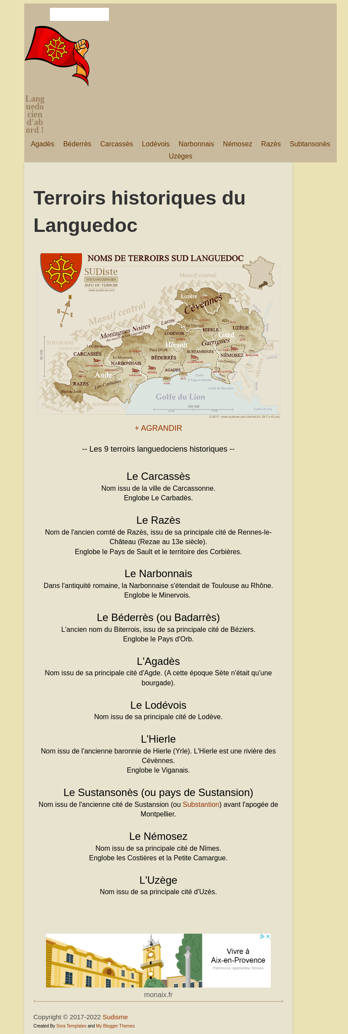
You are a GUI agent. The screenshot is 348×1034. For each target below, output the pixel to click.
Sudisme (115, 1017)
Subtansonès (310, 144)
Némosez (238, 144)
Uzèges (180, 156)
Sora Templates (71, 1026)
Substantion (201, 804)
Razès (271, 144)
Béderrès (77, 144)
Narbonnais (196, 144)
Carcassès (116, 144)
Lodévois (156, 144)
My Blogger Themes (115, 1026)
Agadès (42, 144)
